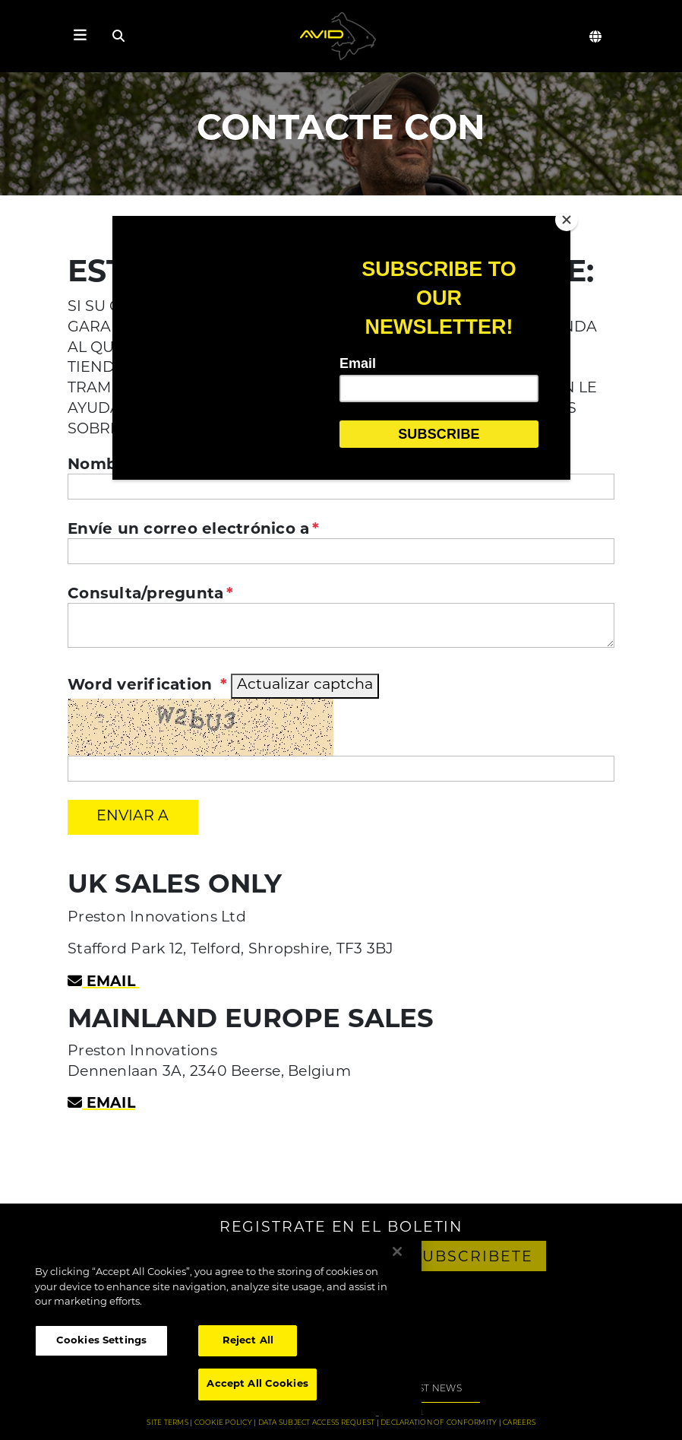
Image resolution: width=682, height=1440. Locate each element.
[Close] (566, 219)
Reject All (248, 1341)
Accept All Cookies (257, 1384)
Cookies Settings (101, 1341)
